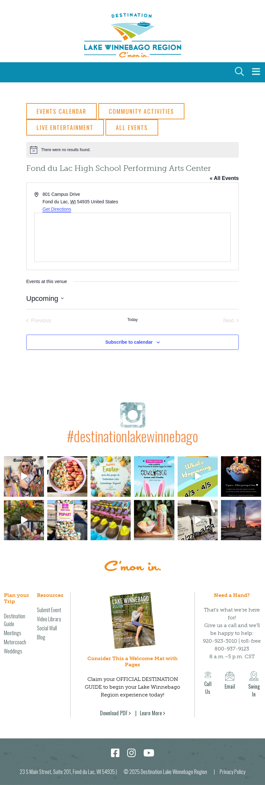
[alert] (132, 150)
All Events (132, 127)
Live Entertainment (65, 127)
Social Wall (47, 628)
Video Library (49, 619)
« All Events (224, 178)
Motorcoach (15, 642)
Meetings (12, 632)
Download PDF (113, 713)
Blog (41, 637)
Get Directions (56, 209)
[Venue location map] (132, 237)
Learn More (151, 713)
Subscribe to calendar (128, 342)
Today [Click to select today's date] (132, 319)
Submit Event (49, 609)
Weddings (13, 651)
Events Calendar (61, 111)
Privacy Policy (232, 771)
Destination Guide (14, 619)
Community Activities (141, 111)
